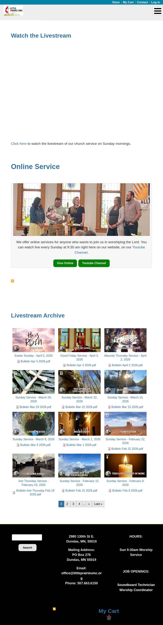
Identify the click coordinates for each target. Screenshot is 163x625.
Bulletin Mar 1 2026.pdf (81, 444)
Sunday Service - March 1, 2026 (80, 439)
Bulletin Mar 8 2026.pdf (35, 444)
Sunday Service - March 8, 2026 (33, 439)
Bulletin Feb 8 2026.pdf (127, 490)
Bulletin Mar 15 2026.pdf (127, 407)
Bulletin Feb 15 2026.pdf (81, 490)
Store (116, 2)
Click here (19, 144)
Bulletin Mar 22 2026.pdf (81, 407)
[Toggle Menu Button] (157, 11)
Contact (142, 2)
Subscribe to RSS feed (54, 608)
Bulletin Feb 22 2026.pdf (127, 448)
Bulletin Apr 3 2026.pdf (81, 365)
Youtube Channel (94, 263)
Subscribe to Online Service (12, 281)
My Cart (128, 2)
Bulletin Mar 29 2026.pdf (35, 407)
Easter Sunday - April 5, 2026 (33, 355)
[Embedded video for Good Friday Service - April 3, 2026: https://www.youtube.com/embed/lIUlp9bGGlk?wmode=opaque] (81, 86)
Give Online (65, 263)
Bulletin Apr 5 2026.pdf (35, 361)
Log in (155, 2)
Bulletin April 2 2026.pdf (127, 365)
